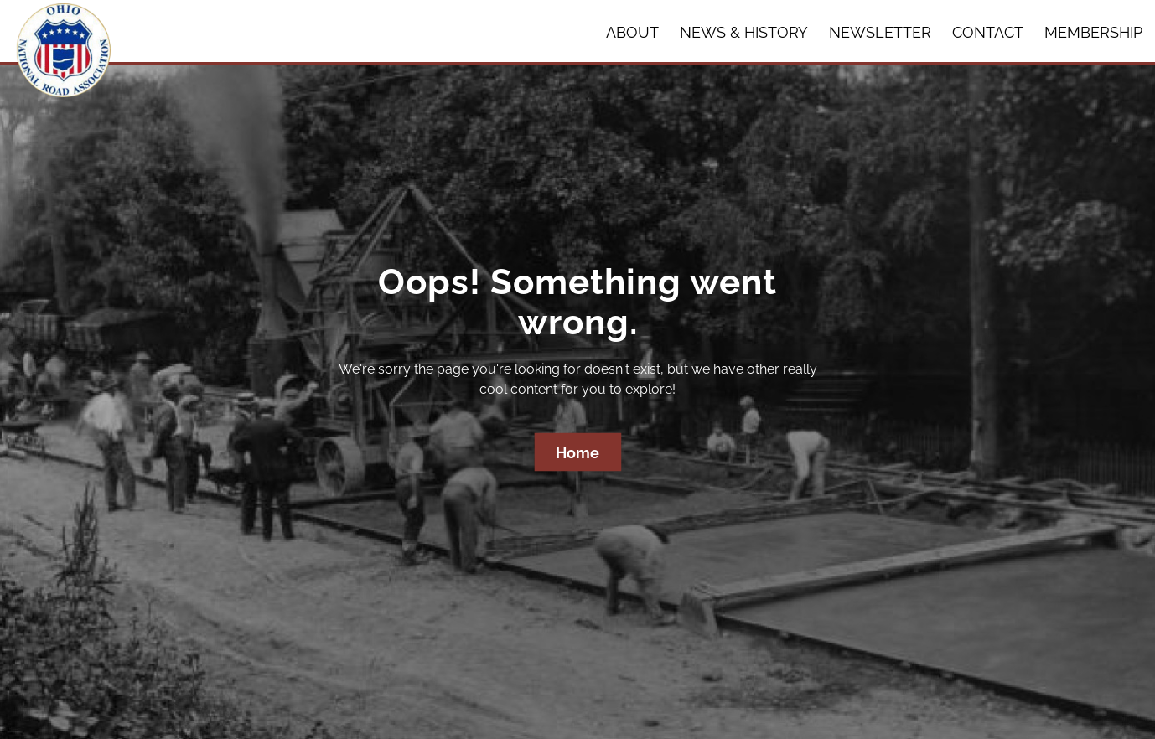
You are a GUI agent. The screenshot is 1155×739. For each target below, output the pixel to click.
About (632, 32)
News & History (744, 32)
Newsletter (880, 32)
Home (577, 453)
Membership (1093, 32)
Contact (987, 32)
